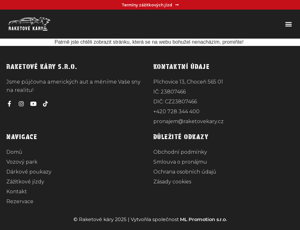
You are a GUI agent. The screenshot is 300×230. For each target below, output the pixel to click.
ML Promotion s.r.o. (203, 219)
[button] (288, 24)
